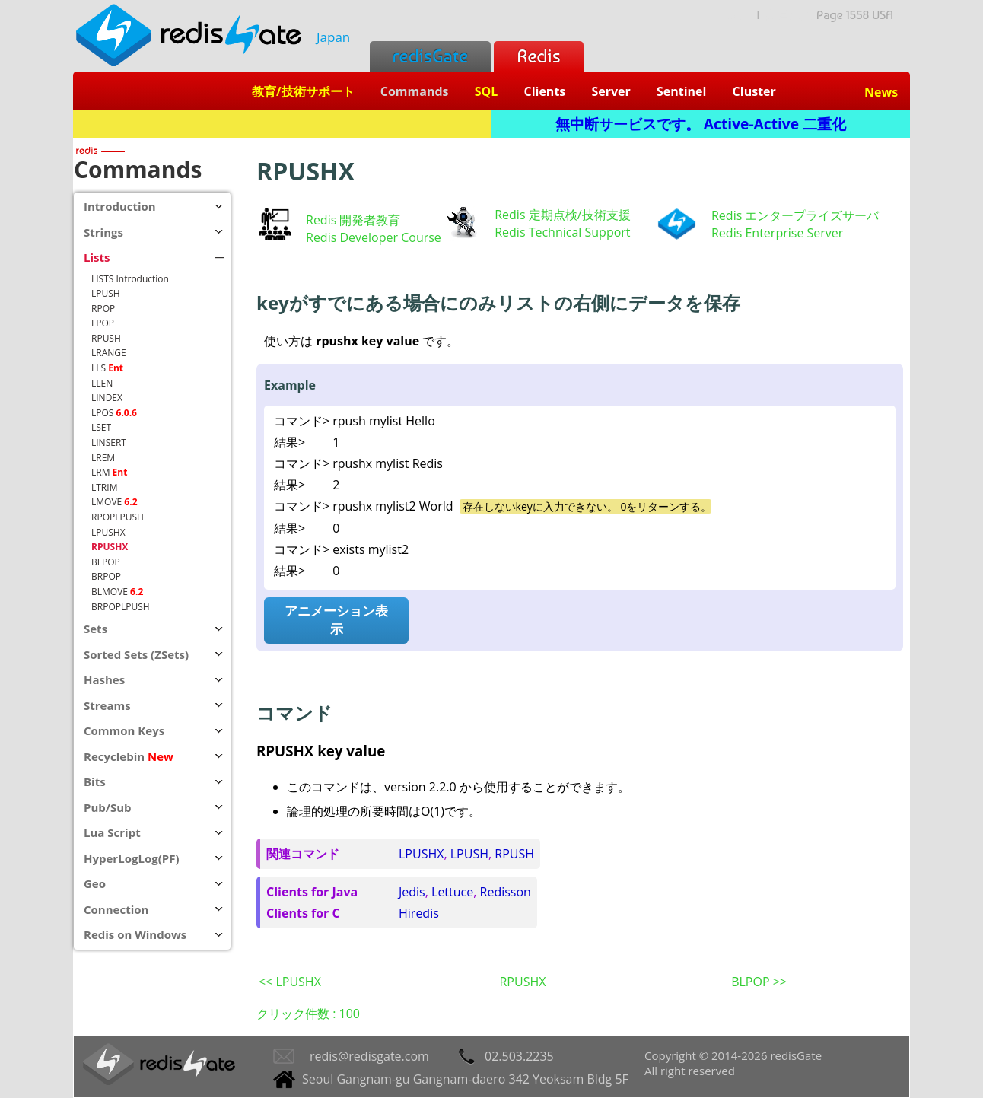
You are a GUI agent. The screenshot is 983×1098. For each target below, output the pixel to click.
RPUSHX (522, 981)
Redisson (505, 891)
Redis (538, 56)
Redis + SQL (281, 123)
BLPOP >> (759, 981)
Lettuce (452, 891)
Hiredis (419, 913)
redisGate (430, 56)
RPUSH (514, 853)
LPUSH (469, 853)
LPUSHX (421, 853)
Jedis (412, 891)
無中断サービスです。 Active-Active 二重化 (700, 123)
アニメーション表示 (336, 620)
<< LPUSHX (290, 981)
